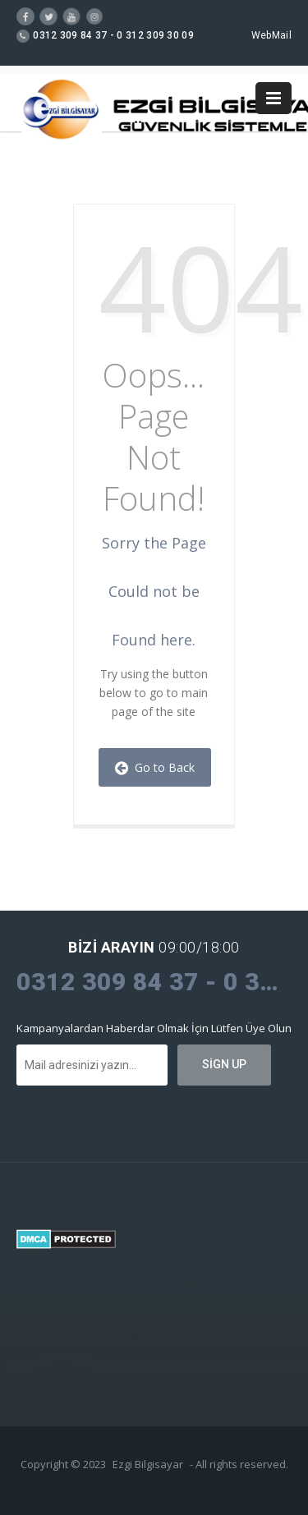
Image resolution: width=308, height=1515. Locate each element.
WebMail (271, 35)
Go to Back (155, 767)
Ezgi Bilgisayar (148, 1464)
